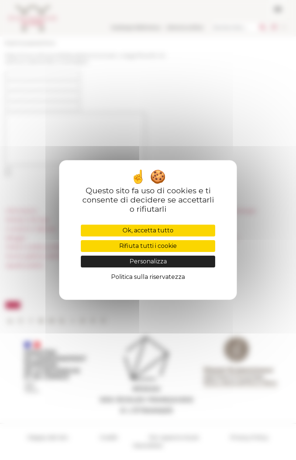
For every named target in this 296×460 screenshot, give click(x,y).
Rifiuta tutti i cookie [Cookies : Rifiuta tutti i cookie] (148, 245)
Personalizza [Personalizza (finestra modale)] (148, 261)
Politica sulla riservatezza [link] (148, 276)
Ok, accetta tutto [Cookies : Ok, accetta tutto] (148, 230)
